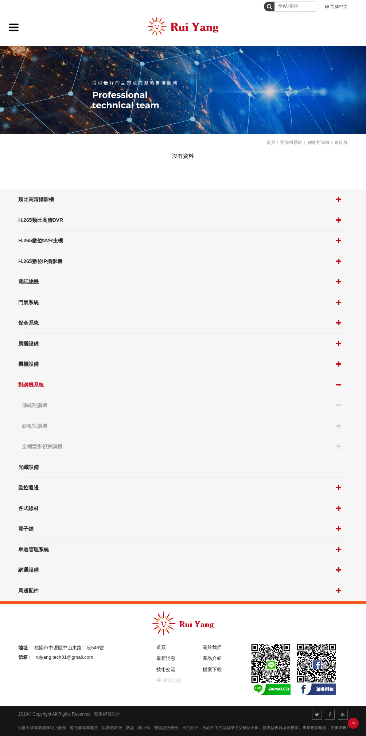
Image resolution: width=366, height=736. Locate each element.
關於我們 (212, 647)
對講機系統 (31, 385)
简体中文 (339, 6)
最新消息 (165, 658)
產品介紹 (212, 658)
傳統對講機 (34, 405)
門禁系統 (28, 302)
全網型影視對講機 (42, 446)
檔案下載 (212, 669)
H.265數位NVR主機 (40, 240)
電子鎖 (26, 529)
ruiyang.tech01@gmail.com (64, 657)
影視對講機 (34, 426)
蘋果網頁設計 (107, 714)
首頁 (270, 142)
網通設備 (28, 570)
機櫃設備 (28, 364)
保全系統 (28, 323)
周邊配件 (28, 591)
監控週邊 (28, 487)
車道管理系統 (33, 549)
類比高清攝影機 (36, 199)
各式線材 (28, 508)
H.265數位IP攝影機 (40, 261)
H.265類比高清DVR (40, 220)
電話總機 (28, 282)
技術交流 (165, 669)
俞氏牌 (341, 142)
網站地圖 (172, 680)
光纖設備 (28, 467)
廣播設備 (28, 344)
